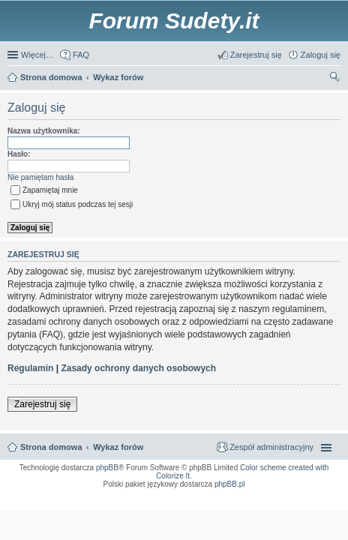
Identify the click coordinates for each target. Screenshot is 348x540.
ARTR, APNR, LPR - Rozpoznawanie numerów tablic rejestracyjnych (89, 494)
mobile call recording (323, 503)
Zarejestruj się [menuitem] (256, 54)
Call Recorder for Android (266, 494)
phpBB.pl (229, 484)
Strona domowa (51, 447)
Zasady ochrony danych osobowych (138, 368)
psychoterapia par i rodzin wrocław (309, 508)
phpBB (107, 468)
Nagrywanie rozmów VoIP (318, 494)
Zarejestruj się (42, 404)
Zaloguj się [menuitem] (320, 54)
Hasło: (19, 154)
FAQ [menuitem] (81, 54)
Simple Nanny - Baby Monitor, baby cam (200, 494)
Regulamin (30, 368)
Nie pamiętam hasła (41, 177)
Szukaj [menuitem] (335, 79)
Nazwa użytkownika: (44, 131)
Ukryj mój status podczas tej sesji (71, 204)
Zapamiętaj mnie (44, 190)
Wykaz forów (118, 447)
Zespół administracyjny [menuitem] (272, 447)
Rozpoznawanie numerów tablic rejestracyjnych (297, 498)
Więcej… (37, 54)
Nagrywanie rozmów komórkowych (267, 503)
